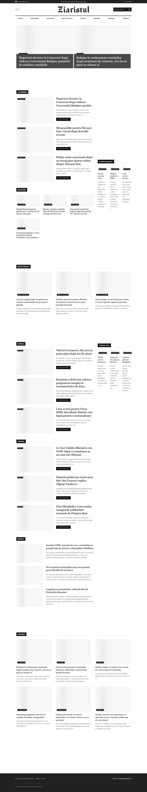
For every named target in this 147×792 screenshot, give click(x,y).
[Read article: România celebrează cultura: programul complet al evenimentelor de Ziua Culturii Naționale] (34, 391)
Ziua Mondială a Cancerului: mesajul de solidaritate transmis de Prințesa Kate (74, 510)
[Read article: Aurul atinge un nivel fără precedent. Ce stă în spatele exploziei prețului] (113, 284)
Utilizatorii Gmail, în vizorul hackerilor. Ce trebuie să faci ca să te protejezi (72, 717)
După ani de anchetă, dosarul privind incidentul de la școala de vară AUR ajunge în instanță (114, 359)
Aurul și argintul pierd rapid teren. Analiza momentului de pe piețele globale (32, 302)
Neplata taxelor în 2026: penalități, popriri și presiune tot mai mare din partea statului (114, 176)
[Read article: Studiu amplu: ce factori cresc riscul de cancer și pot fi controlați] (113, 651)
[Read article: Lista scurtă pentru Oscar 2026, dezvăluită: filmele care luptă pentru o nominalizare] (34, 420)
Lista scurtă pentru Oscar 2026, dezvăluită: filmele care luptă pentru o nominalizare (127, 176)
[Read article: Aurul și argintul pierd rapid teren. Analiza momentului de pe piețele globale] (34, 284)
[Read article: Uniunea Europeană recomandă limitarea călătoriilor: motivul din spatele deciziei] (73, 651)
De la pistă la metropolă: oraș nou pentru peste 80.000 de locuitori (68, 569)
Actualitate (34, 18)
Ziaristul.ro (23, 786)
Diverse (126, 18)
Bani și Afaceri (67, 18)
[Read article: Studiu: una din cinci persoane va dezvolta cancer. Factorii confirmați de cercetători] (113, 699)
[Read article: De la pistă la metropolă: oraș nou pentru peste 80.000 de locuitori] (29, 575)
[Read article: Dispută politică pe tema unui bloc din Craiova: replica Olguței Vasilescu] (34, 489)
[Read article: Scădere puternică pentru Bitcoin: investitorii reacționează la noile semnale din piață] (73, 284)
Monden (97, 18)
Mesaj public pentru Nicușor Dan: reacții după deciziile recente (74, 131)
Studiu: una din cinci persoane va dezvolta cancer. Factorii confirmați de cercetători (102, 176)
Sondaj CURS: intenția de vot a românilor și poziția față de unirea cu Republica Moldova (69, 547)
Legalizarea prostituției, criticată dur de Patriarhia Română (67, 591)
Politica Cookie (40, 778)
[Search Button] (130, 9)
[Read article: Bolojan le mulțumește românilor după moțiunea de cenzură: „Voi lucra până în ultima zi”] (34, 651)
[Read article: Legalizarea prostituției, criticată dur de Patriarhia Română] (29, 597)
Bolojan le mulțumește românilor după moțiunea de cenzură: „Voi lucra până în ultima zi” (33, 670)
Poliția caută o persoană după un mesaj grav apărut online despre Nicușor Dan (74, 161)
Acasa (20, 18)
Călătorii (60, 662)
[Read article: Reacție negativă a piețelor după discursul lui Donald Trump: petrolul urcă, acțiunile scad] (55, 200)
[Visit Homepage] (73, 9)
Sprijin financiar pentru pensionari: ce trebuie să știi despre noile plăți (27, 211)
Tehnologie (22, 710)
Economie (50, 18)
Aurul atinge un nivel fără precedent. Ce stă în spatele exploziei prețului (112, 300)
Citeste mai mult (64, 119)
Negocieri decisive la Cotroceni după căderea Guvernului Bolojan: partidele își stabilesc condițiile (74, 102)
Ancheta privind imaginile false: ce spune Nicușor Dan (126, 359)
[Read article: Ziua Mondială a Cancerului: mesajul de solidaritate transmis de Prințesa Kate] (34, 518)
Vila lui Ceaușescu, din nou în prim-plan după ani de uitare (74, 352)
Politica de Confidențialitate (24, 778)
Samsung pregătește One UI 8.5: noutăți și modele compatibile (31, 716)
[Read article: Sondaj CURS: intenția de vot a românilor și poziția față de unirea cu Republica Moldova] (29, 553)
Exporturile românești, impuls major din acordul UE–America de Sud (80, 211)
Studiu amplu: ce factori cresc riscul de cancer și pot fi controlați (111, 668)
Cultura (83, 18)
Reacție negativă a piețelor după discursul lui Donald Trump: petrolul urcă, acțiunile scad (54, 211)
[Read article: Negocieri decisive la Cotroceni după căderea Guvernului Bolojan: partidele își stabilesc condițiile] (34, 110)
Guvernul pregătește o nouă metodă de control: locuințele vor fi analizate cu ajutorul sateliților (28, 235)
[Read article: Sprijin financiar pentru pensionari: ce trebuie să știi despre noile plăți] (28, 200)
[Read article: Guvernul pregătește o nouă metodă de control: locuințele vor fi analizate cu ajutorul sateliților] (28, 224)
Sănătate (102, 169)
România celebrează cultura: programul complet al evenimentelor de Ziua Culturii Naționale (73, 383)
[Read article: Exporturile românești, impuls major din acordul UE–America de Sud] (82, 200)
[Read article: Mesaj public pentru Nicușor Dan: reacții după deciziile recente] (34, 139)
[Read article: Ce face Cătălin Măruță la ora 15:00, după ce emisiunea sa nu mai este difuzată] (34, 459)
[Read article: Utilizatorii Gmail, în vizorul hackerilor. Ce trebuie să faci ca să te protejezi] (73, 699)
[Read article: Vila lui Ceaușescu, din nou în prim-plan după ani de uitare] (34, 362)
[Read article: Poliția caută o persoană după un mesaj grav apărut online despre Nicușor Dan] (34, 169)
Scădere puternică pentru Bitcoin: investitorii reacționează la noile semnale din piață (71, 302)
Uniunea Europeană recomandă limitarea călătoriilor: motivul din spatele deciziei (71, 670)
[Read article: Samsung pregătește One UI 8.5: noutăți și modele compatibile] (34, 699)
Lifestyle (111, 18)
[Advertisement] (73, 79)
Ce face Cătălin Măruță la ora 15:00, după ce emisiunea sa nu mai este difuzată (74, 451)
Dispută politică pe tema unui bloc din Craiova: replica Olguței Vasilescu (74, 480)
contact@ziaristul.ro (22, 1)
